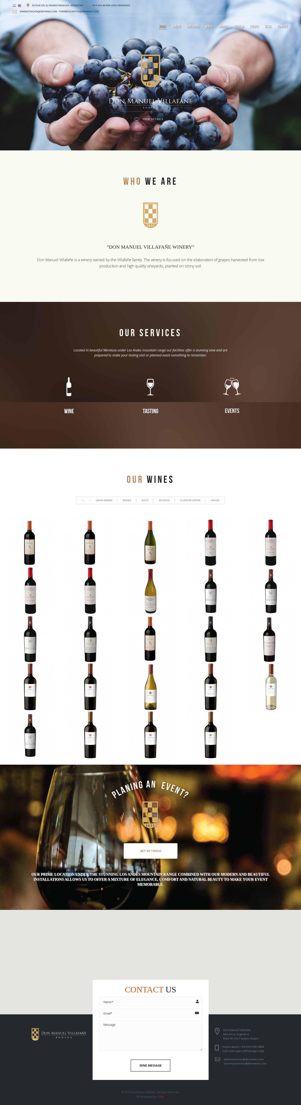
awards (223, 27)
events (254, 27)
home (162, 27)
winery (176, 27)
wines (209, 27)
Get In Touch (150, 851)
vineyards (193, 27)
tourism (239, 27)
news (268, 27)
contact (282, 27)
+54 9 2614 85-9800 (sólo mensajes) (111, 5)
